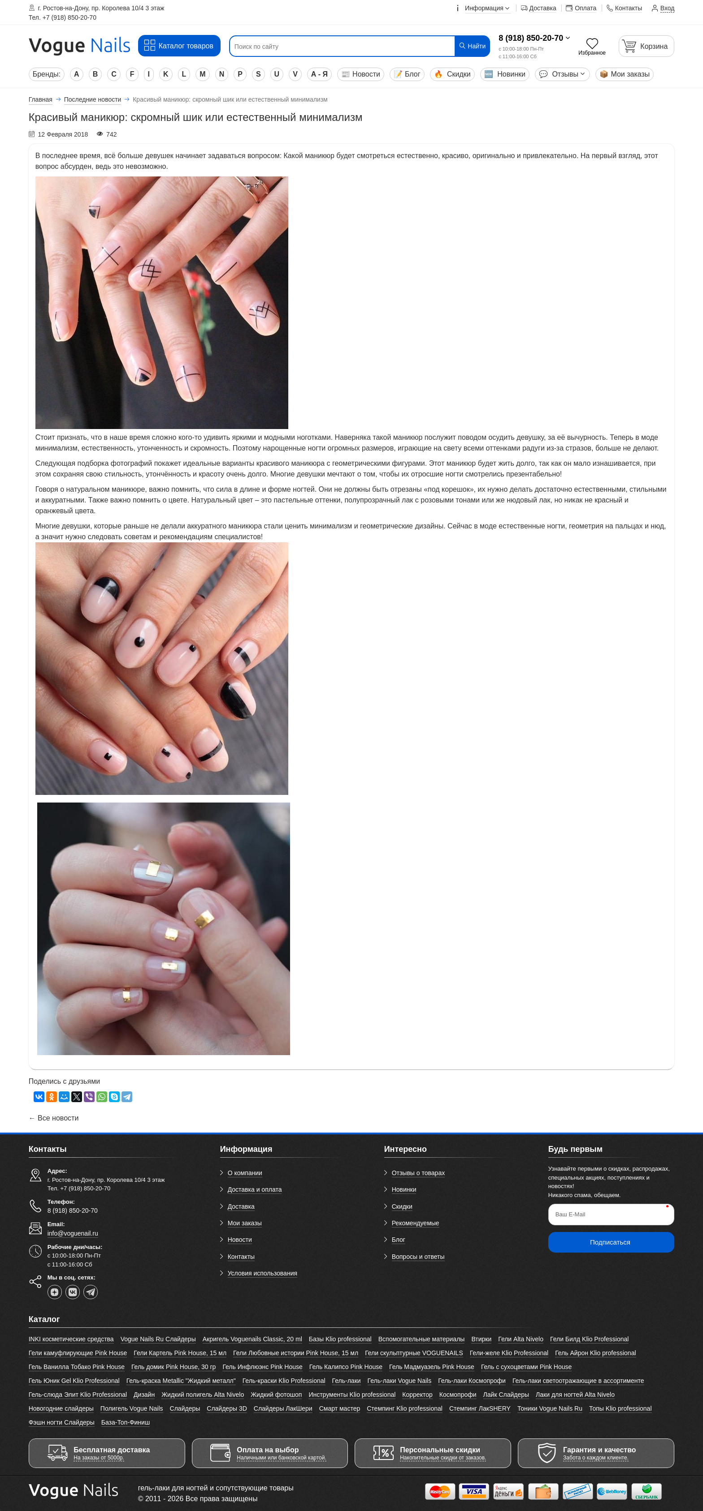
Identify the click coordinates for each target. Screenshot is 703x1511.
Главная (40, 99)
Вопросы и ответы (418, 1256)
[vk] (72, 1292)
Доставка (241, 1206)
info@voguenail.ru (73, 1233)
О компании (245, 1172)
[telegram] (90, 1292)
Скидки (452, 74)
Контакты (241, 1256)
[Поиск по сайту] (337, 46)
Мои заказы (624, 74)
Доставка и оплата (255, 1189)
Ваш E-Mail (570, 1214)
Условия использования (262, 1273)
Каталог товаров (178, 45)
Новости (360, 74)
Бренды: (47, 74)
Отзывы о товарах (418, 1172)
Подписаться (610, 1242)
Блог (407, 74)
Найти (472, 46)
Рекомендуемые (415, 1223)
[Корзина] (646, 45)
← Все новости (54, 1118)
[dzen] (55, 1292)
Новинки (504, 74)
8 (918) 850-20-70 (531, 38)
